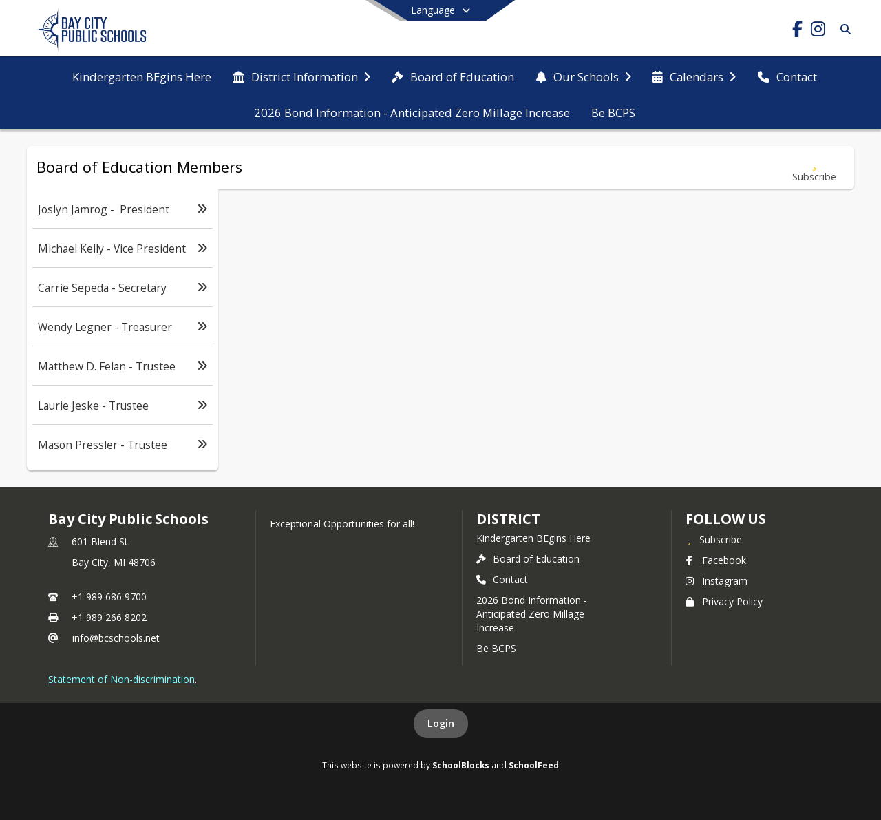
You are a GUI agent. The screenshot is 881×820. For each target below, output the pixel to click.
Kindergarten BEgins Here (533, 538)
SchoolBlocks (460, 764)
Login (440, 723)
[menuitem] (141, 76)
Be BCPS (496, 648)
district (508, 518)
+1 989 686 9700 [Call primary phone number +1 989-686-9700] (109, 596)
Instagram (716, 580)
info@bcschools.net (116, 637)
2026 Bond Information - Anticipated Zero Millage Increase (531, 613)
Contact (502, 579)
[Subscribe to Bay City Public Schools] (714, 539)
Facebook (716, 560)
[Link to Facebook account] (797, 31)
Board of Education (528, 558)
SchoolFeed (534, 764)
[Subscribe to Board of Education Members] (814, 168)
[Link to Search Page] (843, 29)
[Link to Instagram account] (817, 31)
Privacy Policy (724, 601)
